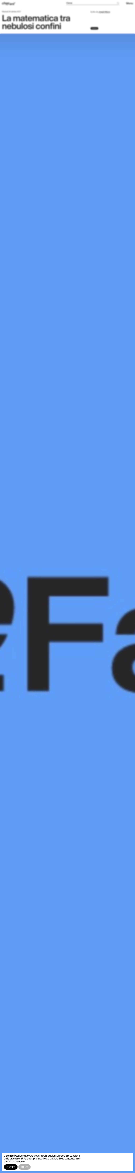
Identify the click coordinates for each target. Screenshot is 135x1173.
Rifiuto (24, 1167)
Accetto (11, 1167)
